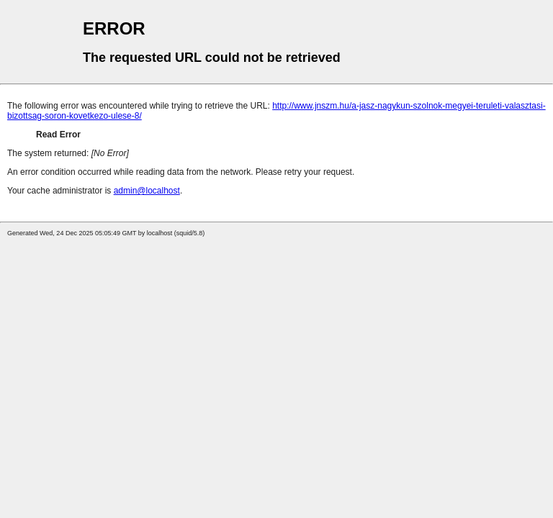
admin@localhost (147, 191)
